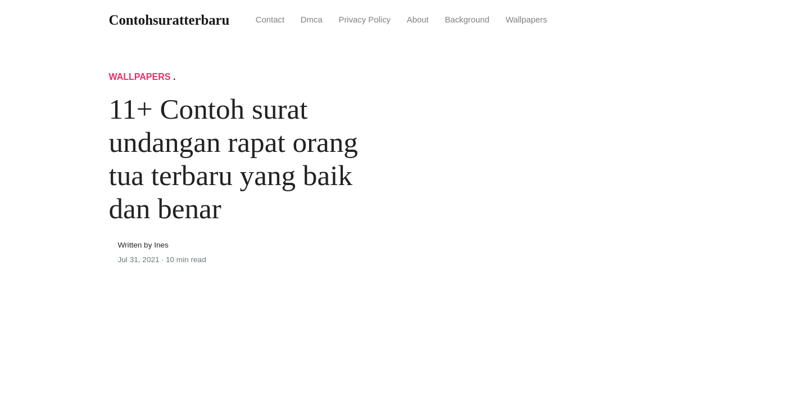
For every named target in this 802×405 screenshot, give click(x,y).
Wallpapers (526, 19)
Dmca (312, 19)
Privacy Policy (364, 19)
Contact (270, 19)
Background (467, 19)
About (418, 19)
